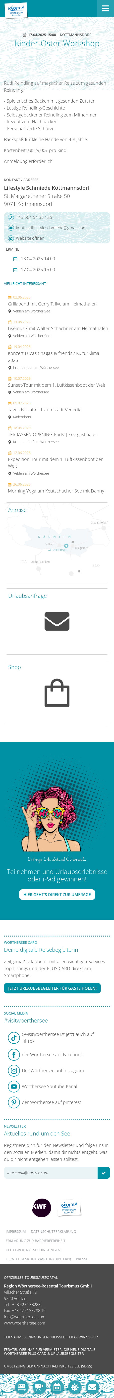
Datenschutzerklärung (53, 1231)
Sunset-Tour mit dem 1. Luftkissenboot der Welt (56, 385)
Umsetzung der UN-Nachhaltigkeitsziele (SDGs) (48, 1366)
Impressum (16, 1231)
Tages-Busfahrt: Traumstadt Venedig (44, 410)
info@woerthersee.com (24, 1317)
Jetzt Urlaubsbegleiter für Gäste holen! (52, 988)
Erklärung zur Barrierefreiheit (35, 1240)
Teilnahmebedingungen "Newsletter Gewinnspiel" (51, 1337)
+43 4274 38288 (26, 1304)
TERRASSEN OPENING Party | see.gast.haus (52, 434)
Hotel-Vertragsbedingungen (33, 1249)
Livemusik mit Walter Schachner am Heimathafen (58, 328)
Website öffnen (26, 238)
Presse (82, 1258)
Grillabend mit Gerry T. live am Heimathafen (52, 304)
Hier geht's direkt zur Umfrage (57, 894)
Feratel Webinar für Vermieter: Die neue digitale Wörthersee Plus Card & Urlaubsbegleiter (49, 1351)
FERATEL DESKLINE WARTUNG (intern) (38, 1258)
